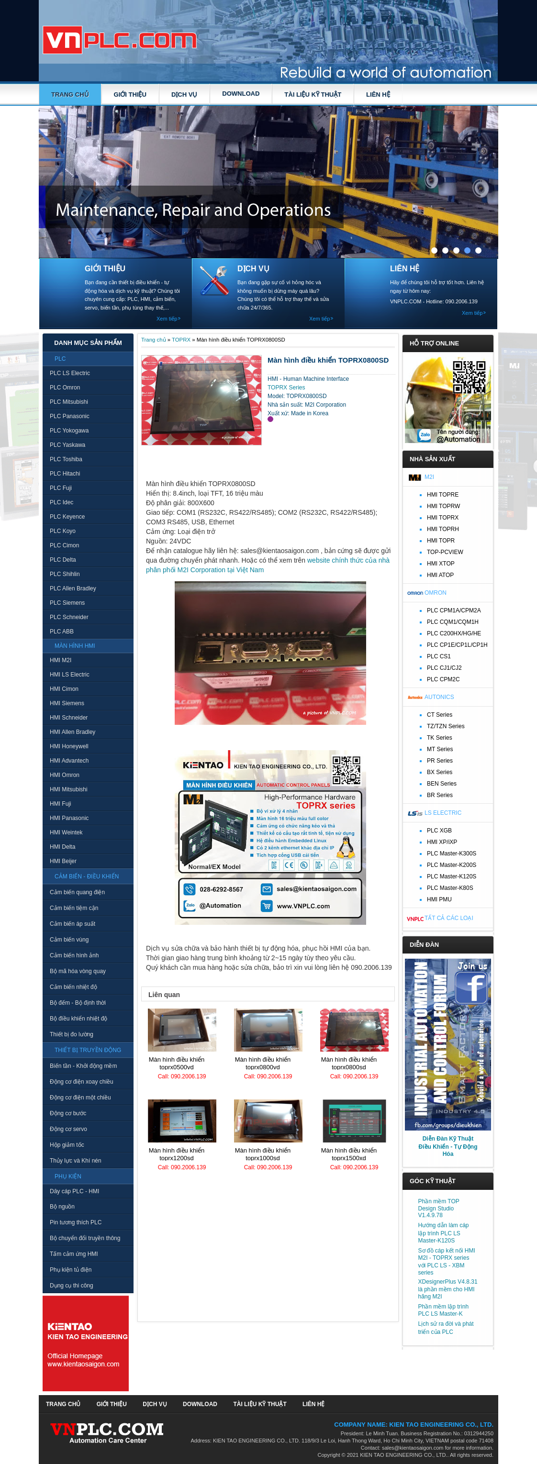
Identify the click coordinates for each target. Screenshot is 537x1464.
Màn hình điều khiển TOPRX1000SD (263, 1154)
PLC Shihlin (65, 574)
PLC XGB (439, 830)
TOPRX (181, 340)
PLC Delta (63, 559)
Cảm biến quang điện (77, 892)
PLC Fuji (61, 488)
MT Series (440, 749)
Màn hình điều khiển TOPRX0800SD (349, 1063)
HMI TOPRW (443, 506)
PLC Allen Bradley (73, 588)
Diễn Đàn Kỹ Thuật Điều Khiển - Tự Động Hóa (448, 1146)
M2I (429, 477)
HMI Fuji (60, 803)
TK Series (439, 737)
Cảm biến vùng (69, 939)
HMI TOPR (441, 540)
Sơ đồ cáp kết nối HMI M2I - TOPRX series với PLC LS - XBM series (446, 1261)
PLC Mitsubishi (69, 402)
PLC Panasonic (70, 416)
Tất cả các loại (449, 918)
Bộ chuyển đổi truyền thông (85, 1238)
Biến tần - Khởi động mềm (83, 1066)
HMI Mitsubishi (69, 789)
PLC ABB (62, 631)
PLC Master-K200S (451, 865)
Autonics (439, 697)
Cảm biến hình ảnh (74, 955)
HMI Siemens (67, 703)
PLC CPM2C (443, 679)
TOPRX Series (286, 387)
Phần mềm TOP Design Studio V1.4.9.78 (438, 1208)
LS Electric (443, 813)
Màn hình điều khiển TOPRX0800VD (263, 1063)
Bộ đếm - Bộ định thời (78, 1002)
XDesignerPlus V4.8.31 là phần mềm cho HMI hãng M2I (448, 1289)
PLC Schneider (69, 617)
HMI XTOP (441, 563)
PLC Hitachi (65, 473)
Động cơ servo (68, 1129)
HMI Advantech (69, 760)
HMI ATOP (440, 575)
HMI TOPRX (443, 517)
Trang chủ (70, 94)
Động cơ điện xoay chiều (81, 1081)
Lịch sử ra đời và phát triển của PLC (446, 1327)
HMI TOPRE (443, 494)
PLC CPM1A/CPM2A (454, 610)
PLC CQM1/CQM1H (453, 622)
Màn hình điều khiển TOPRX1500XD (349, 1154)
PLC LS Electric (70, 373)
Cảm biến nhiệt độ (73, 987)
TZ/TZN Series (446, 726)
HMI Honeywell (69, 746)
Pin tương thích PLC (75, 1222)
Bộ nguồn (62, 1206)
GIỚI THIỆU (130, 94)
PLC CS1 (439, 656)
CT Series (439, 714)
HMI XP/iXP (442, 842)
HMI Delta (62, 846)
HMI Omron (64, 775)
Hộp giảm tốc (67, 1145)
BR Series (440, 795)
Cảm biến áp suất (72, 924)
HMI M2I (60, 660)
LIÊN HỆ (378, 94)
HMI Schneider (69, 717)
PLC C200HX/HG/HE (454, 633)
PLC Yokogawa (69, 430)
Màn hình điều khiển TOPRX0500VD (177, 1063)
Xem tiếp (167, 319)
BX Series (439, 772)
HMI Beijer (63, 861)
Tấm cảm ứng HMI (74, 1254)
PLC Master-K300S (451, 853)
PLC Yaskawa (67, 445)
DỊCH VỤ (184, 94)
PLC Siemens (67, 602)
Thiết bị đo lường (71, 1034)
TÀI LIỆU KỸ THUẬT (312, 94)
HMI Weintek (66, 832)
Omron (436, 592)
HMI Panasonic (69, 818)
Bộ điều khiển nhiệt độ (78, 1018)
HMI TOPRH (443, 529)
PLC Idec (61, 502)
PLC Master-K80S (450, 888)
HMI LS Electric (70, 674)
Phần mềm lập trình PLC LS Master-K (443, 1310)
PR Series (440, 760)
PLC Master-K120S (451, 876)
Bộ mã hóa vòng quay (78, 971)
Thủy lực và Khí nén (75, 1160)
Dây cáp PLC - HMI (74, 1191)
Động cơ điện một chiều (80, 1097)
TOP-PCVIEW (445, 552)
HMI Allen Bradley (72, 732)
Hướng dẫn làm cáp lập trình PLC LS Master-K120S (443, 1233)
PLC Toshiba (66, 459)
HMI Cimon (64, 689)
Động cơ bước (68, 1113)
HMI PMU (439, 899)
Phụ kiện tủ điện (70, 1269)
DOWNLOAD (240, 93)
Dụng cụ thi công (71, 1285)
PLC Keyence (67, 516)
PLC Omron (65, 387)
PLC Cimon (64, 545)
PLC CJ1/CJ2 (444, 668)
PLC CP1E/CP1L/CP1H (457, 645)
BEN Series (442, 783)
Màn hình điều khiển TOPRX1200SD (177, 1154)
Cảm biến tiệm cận (74, 908)
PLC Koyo (63, 531)
